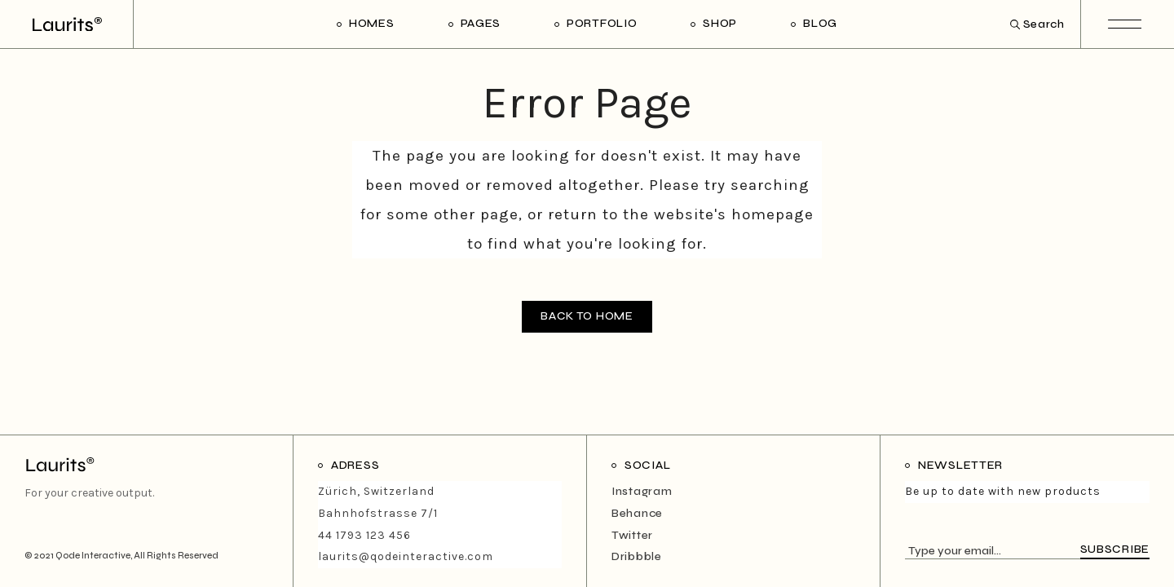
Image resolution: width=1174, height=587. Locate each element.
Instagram (641, 491)
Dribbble (636, 556)
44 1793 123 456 (364, 535)
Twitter (632, 535)
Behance (637, 513)
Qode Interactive (92, 555)
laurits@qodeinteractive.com (405, 556)
